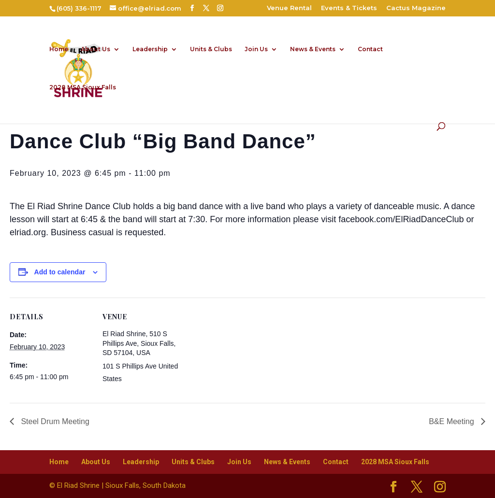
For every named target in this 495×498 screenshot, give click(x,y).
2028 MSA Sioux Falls (82, 87)
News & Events (312, 49)
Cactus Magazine (416, 8)
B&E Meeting (452, 421)
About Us (95, 49)
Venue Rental (289, 8)
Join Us (256, 49)
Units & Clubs (211, 49)
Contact (370, 49)
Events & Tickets (349, 8)
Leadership (150, 49)
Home (58, 49)
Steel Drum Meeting (54, 421)
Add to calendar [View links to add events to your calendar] (60, 272)
